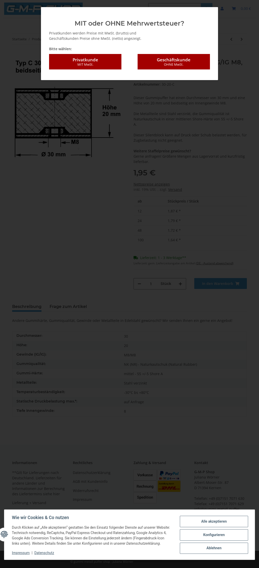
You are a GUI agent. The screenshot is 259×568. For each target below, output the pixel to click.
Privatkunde (85, 62)
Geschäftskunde (174, 62)
